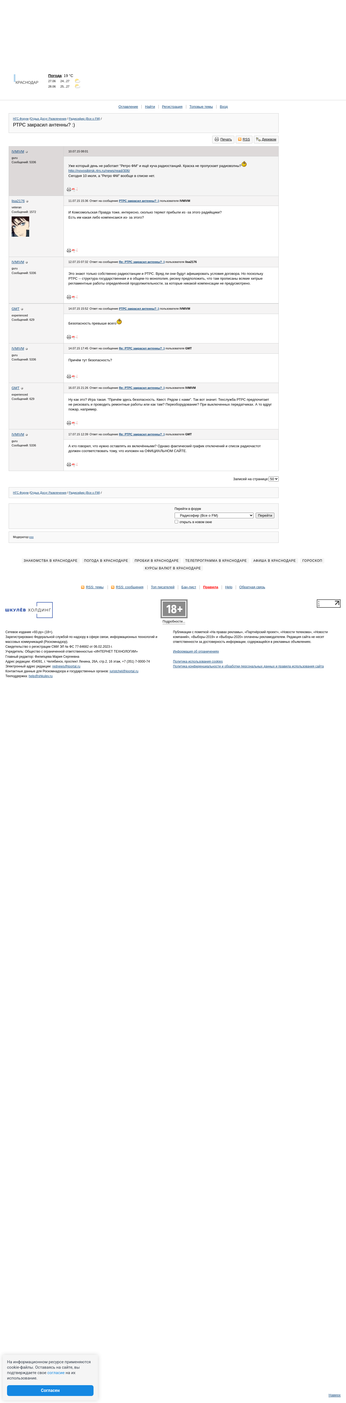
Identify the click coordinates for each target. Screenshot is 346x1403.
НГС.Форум (21, 118)
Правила (210, 587)
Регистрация (172, 107)
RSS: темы (95, 587)
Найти (150, 107)
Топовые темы (201, 107)
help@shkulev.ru (41, 676)
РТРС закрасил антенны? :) (139, 200)
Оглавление (128, 107)
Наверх (335, 1395)
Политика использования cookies (198, 661)
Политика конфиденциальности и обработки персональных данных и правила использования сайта (248, 666)
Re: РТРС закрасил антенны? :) (142, 261)
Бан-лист (188, 587)
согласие (56, 1372)
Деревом (266, 139)
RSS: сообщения (130, 587)
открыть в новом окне (193, 522)
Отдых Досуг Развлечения (48, 118)
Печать (223, 139)
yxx (31, 537)
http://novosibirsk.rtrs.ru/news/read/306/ (99, 171)
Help (228, 587)
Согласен (50, 1390)
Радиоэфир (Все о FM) (84, 118)
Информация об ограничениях (196, 651)
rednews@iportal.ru (66, 666)
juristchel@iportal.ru (124, 671)
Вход (224, 107)
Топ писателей (162, 587)
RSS (244, 139)
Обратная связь (252, 587)
